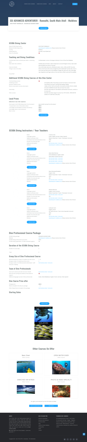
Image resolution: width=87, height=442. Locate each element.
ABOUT (54, 3)
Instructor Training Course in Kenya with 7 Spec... (65, 421)
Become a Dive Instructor (44, 420)
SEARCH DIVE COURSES (29, 3)
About (40, 428)
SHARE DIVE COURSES (42, 3)
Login (75, 4)
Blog (39, 423)
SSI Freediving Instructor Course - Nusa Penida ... (65, 418)
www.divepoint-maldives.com (45, 48)
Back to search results (36, 405)
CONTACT (60, 3)
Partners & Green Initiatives (44, 425)
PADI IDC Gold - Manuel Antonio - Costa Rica (65, 423)
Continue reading (12, 428)
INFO (50, 3)
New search (51, 405)
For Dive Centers (42, 421)
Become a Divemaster (43, 418)
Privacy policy (41, 426)
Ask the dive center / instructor (56, 143)
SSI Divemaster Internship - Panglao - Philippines (65, 420)
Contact (40, 430)
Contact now (43, 28)
